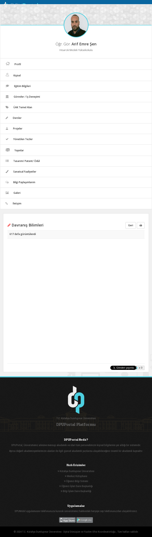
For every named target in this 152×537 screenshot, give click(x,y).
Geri (130, 225)
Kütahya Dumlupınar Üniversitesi (76, 471)
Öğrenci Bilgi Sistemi (76, 481)
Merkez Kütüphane (76, 476)
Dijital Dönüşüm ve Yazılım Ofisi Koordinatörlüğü (89, 531)
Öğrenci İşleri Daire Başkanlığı (76, 486)
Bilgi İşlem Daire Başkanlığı (76, 491)
